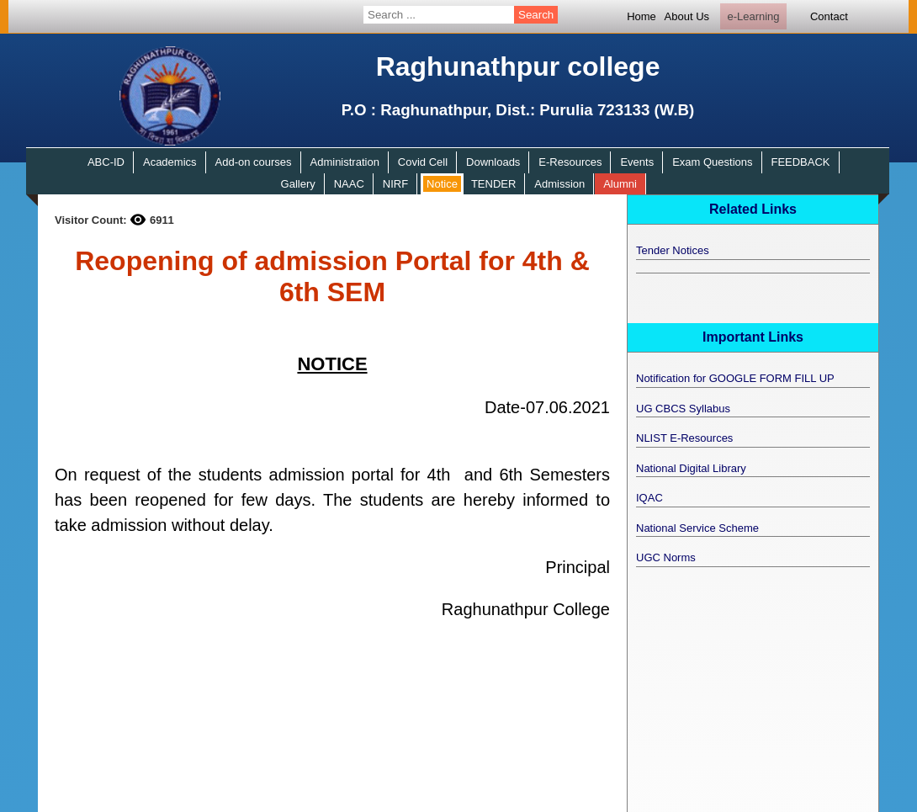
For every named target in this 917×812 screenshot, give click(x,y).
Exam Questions (712, 162)
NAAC (349, 184)
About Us (687, 16)
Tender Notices (672, 250)
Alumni (620, 184)
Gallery (298, 184)
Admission (559, 184)
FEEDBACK (800, 162)
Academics (170, 162)
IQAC (649, 497)
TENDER (493, 184)
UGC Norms (666, 557)
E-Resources (570, 162)
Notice (442, 184)
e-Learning (753, 16)
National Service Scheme (697, 528)
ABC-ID (106, 162)
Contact (829, 16)
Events (637, 162)
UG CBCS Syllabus (683, 408)
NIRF (395, 184)
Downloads (493, 162)
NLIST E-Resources (684, 438)
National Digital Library (691, 468)
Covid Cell (423, 162)
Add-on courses (253, 162)
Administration (344, 162)
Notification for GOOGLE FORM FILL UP (735, 378)
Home (641, 16)
